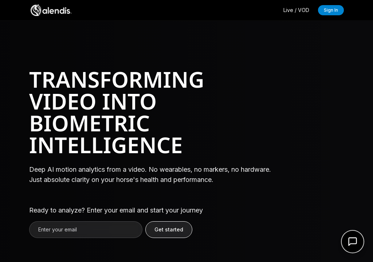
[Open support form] (352, 241)
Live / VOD (296, 10)
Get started (168, 229)
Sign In (331, 10)
